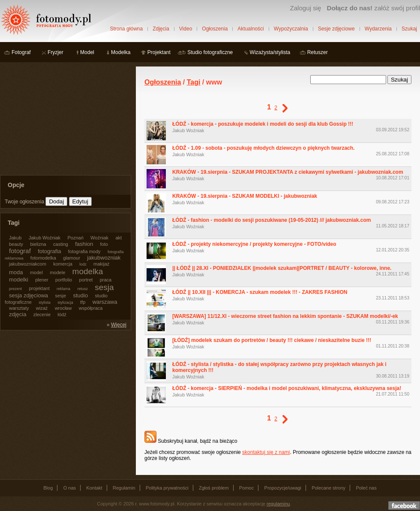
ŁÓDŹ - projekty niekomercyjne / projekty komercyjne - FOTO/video (254, 244)
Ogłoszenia (215, 29)
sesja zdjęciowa (28, 295)
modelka (87, 271)
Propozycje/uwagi (282, 487)
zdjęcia (17, 314)
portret (86, 279)
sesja (104, 287)
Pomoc (246, 487)
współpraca (91, 308)
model (36, 272)
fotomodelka (43, 257)
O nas (69, 487)
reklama (63, 289)
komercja (62, 263)
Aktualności (250, 29)
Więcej (118, 325)
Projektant (159, 52)
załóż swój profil (373, 8)
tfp (82, 302)
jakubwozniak (103, 257)
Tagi (194, 82)
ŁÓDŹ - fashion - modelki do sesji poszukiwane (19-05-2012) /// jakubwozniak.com (271, 220)
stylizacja (65, 302)
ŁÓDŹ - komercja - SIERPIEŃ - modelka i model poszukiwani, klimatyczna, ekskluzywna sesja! (286, 388)
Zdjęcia (161, 29)
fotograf (20, 250)
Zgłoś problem (214, 487)
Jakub (15, 237)
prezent (15, 289)
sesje (60, 295)
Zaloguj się (305, 8)
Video (185, 29)
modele (57, 272)
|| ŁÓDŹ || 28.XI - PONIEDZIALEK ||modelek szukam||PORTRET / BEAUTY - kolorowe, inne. (281, 268)
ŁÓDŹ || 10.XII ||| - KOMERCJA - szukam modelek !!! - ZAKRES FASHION (259, 292)
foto (104, 244)
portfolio (63, 279)
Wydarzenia (378, 29)
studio (80, 295)
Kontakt (94, 487)
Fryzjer (55, 52)
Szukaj (409, 29)
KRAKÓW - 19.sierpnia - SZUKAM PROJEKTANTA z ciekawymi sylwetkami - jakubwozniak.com (287, 172)
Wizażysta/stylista (270, 52)
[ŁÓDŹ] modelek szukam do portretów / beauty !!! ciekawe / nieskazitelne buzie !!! (271, 340)
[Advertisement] (64, 120)
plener (41, 279)
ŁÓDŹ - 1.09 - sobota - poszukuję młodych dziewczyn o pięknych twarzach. (263, 148)
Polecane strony (328, 487)
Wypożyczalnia (291, 29)
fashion (84, 244)
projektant (39, 288)
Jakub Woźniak (188, 130)
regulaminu (278, 503)
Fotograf (21, 52)
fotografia (49, 251)
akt (118, 237)
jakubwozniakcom (27, 263)
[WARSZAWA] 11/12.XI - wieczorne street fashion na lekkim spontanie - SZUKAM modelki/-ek (285, 316)
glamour (71, 257)
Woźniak (99, 237)
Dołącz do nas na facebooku (404, 505)
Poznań (75, 237)
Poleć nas (366, 487)
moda (16, 272)
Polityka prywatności (167, 487)
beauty (16, 244)
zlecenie (42, 314)
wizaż (42, 308)
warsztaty (19, 308)
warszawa (105, 302)
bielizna (38, 244)
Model (87, 52)
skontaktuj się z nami (266, 452)
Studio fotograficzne (210, 52)
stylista (45, 302)
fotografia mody (84, 251)
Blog (48, 487)
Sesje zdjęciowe (336, 29)
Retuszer (317, 52)
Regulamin (124, 487)
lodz (83, 264)
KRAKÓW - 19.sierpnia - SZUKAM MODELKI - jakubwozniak (244, 196)
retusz (82, 289)
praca (106, 279)
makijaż (101, 263)
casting (60, 244)
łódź (62, 314)
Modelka (120, 52)
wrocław (63, 308)
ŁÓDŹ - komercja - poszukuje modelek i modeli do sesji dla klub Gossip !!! (262, 124)
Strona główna (126, 29)
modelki (18, 279)
